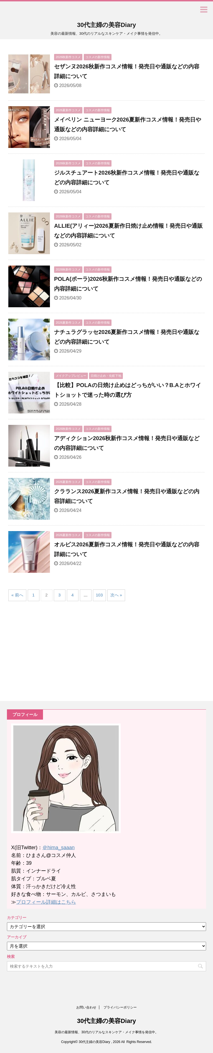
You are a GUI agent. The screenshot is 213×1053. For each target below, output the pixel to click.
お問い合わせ (86, 1007)
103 (99, 595)
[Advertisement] (55, 650)
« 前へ (17, 595)
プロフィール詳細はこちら (46, 902)
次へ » (116, 595)
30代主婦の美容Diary (106, 24)
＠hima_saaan (58, 847)
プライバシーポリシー (120, 1007)
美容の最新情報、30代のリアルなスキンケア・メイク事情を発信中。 (106, 1032)
